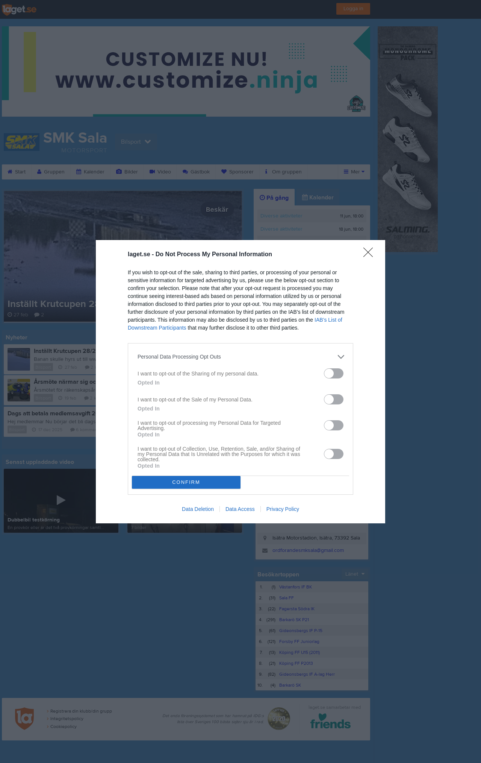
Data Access (240, 509)
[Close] (370, 255)
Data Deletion (198, 509)
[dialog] (240, 381)
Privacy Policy (282, 509)
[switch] (333, 373)
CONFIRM (186, 482)
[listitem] (240, 357)
